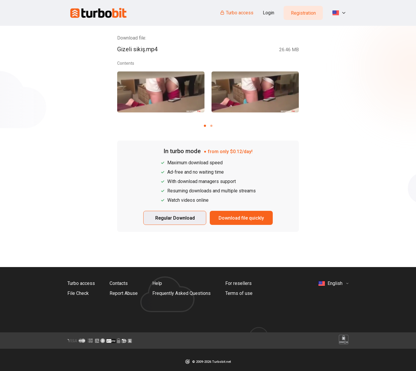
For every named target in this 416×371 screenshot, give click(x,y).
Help (157, 283)
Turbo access (236, 13)
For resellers (238, 283)
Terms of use (239, 293)
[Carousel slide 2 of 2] (211, 125)
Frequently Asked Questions (181, 293)
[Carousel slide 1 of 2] (205, 125)
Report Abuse (124, 293)
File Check (78, 293)
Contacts (119, 283)
